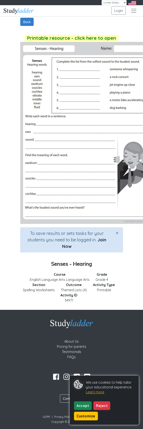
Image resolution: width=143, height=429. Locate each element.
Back (27, 22)
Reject (102, 406)
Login (118, 10)
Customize (86, 416)
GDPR (46, 416)
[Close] (117, 233)
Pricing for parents (71, 346)
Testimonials (71, 352)
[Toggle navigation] (134, 11)
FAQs (71, 357)
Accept (83, 406)
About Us (71, 341)
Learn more (95, 392)
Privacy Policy (63, 416)
